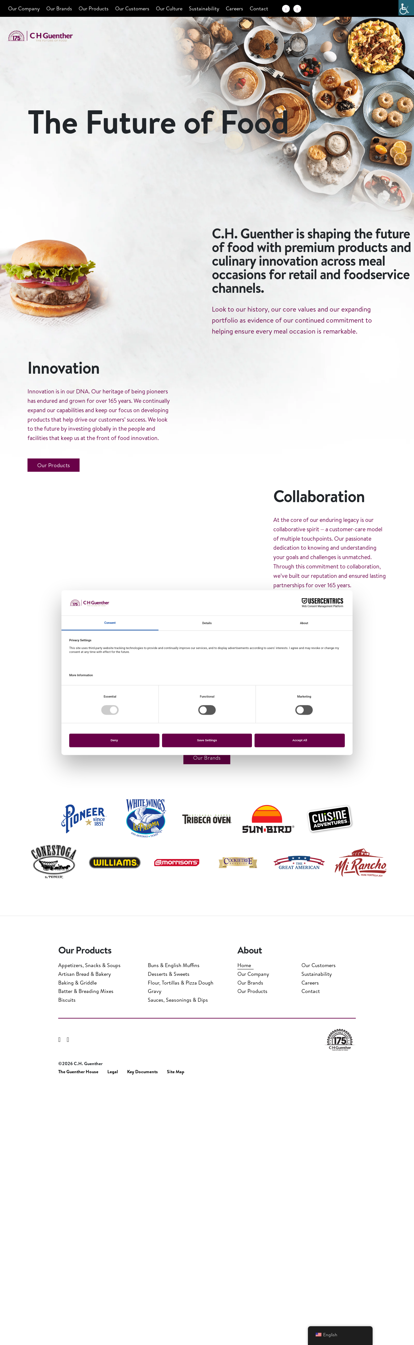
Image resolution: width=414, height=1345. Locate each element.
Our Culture (169, 8)
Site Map (175, 1331)
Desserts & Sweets (169, 1232)
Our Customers (132, 8)
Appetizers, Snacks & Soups (89, 1224)
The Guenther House (78, 1331)
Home (244, 1224)
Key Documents (142, 1331)
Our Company (24, 8)
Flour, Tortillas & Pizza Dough (180, 1241)
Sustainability (204, 8)
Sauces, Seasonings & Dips (178, 1258)
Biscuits (67, 1258)
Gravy (154, 1249)
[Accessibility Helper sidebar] (406, 8)
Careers (234, 8)
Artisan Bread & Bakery (84, 1232)
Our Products (94, 8)
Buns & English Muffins (174, 1224)
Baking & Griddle (77, 1241)
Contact (259, 8)
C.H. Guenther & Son (46, 36)
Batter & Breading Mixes (86, 1249)
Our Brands (59, 8)
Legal (112, 1331)
